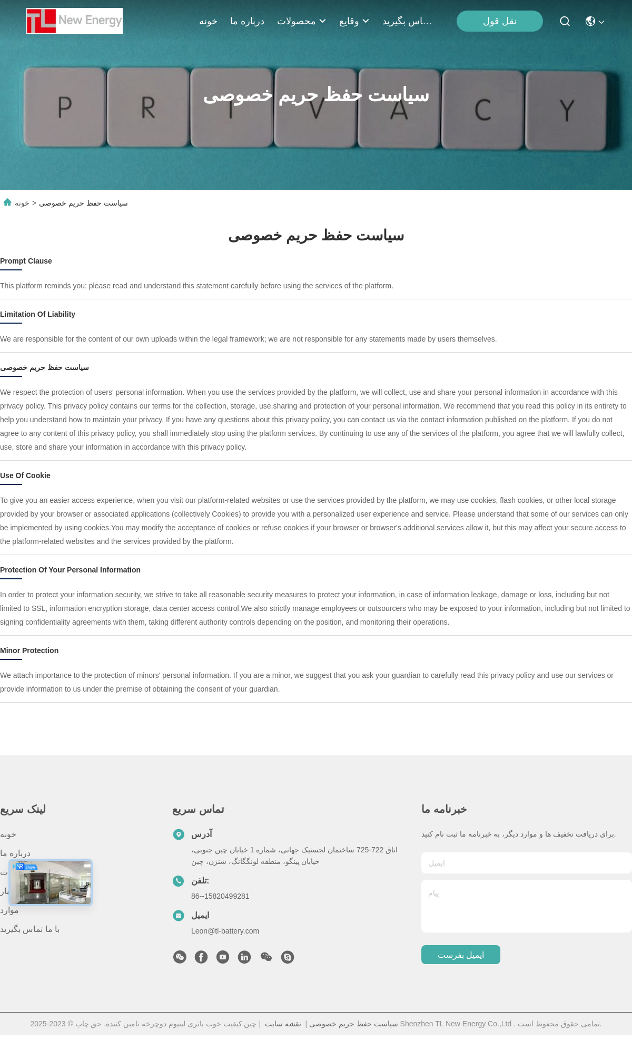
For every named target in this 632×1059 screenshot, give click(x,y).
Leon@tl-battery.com (225, 931)
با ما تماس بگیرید (407, 21)
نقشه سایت (283, 1023)
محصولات (302, 21)
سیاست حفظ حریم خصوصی (353, 1023)
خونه (208, 21)
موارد (9, 910)
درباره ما (247, 21)
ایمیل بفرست (461, 954)
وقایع (354, 21)
